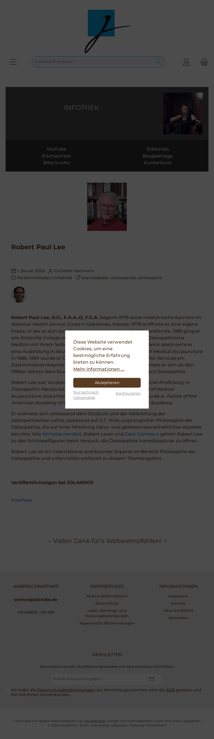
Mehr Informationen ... (98, 369)
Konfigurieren (128, 393)
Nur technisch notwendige (86, 395)
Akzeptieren (107, 382)
